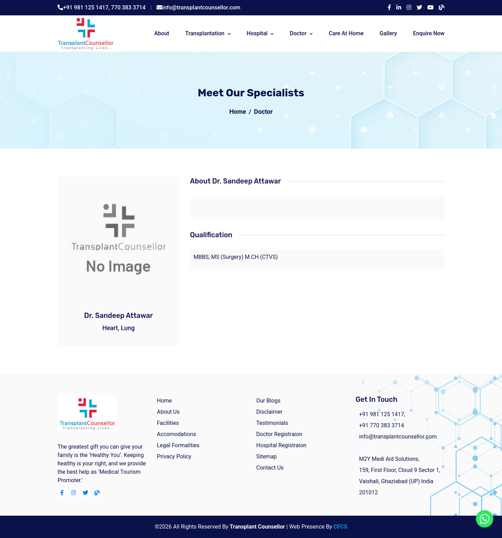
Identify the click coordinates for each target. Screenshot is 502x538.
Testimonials (272, 423)
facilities (168, 423)
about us (168, 411)
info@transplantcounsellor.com (201, 7)
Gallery (388, 33)
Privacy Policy (174, 456)
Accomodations (176, 434)
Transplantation (204, 33)
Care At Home (346, 33)
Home (237, 111)
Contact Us (270, 467)
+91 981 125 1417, (87, 7)
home (164, 400)
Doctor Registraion (279, 434)
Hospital (257, 33)
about (161, 33)
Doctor (298, 33)
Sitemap (266, 456)
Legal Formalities (178, 445)
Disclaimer (269, 411)
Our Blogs (268, 400)
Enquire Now (428, 33)
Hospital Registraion (281, 445)
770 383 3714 (128, 7)
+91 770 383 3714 (381, 425)
